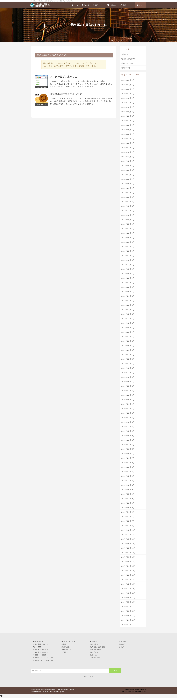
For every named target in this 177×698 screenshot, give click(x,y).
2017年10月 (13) (128, 539)
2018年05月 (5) (127, 508)
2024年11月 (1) (127, 157)
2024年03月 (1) (127, 193)
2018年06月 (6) (127, 503)
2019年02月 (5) (127, 467)
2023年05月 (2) (127, 238)
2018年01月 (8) (127, 525)
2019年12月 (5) (127, 422)
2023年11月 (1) (127, 211)
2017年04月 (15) (128, 566)
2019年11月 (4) (127, 426)
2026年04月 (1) (127, 80)
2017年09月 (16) (128, 543)
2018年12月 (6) (127, 476)
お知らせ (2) (126, 54)
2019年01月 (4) (127, 471)
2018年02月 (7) (127, 521)
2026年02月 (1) (127, 89)
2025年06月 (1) (127, 125)
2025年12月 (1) (127, 98)
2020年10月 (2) (127, 377)
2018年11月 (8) (127, 481)
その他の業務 (95, 658)
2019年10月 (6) (127, 431)
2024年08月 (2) (127, 170)
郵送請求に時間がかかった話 (66, 94)
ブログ (140, 5)
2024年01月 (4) (127, 201)
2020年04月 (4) (127, 404)
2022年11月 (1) (127, 265)
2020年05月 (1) (127, 400)
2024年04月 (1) (127, 188)
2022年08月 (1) (127, 278)
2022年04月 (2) (127, 296)
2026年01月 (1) (127, 94)
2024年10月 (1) (127, 161)
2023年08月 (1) (127, 224)
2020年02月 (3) (127, 413)
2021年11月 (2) (127, 318)
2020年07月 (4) (127, 391)
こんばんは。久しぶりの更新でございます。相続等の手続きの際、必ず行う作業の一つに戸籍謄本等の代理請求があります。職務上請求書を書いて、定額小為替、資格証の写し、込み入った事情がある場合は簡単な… (81, 101)
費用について (126, 5)
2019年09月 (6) (127, 436)
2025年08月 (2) (127, 116)
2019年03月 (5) (127, 463)
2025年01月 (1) (127, 148)
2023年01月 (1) (127, 256)
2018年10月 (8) (127, 485)
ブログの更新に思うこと (63, 76)
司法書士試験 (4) (128, 59)
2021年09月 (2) (127, 328)
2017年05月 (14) (128, 561)
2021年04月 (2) (127, 350)
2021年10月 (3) (127, 323)
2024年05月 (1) (127, 184)
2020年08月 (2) (127, 386)
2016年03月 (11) (128, 624)
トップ (74, 5)
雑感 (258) (125, 68)
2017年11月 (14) (128, 534)
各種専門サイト (124, 644)
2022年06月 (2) (127, 287)
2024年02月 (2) (127, 197)
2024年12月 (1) (127, 152)
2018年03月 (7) (127, 516)
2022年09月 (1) (127, 273)
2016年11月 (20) (128, 588)
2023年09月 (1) (127, 220)
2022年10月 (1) (127, 269)
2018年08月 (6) (127, 494)
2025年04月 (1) (127, 134)
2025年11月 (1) (127, 103)
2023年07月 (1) (127, 229)
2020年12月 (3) (127, 368)
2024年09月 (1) (127, 166)
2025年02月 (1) (127, 143)
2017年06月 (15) (128, 557)
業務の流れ (66, 647)
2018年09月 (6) (127, 489)
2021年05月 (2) (127, 346)
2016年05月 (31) (128, 615)
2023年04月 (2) (127, 242)
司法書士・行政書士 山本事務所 (52, 689)
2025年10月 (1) (127, 107)
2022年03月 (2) (127, 301)
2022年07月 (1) (127, 283)
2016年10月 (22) (128, 593)
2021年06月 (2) (127, 341)
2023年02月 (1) (127, 251)
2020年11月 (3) (127, 373)
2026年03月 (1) (127, 85)
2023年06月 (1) (127, 233)
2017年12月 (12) (128, 530)
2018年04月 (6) (127, 512)
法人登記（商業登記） (98, 647)
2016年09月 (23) (128, 598)
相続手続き (94, 652)
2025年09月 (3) (127, 112)
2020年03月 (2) (127, 408)
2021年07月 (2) (127, 336)
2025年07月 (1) (127, 121)
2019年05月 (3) (127, 453)
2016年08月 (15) (128, 602)
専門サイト (98, 5)
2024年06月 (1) (127, 179)
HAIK (144, 691)
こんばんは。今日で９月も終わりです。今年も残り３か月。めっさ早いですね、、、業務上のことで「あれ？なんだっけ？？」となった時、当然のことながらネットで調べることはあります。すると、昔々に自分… (81, 84)
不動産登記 (94, 644)
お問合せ (112, 5)
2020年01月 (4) (127, 418)
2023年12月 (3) (127, 206)
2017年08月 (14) (128, 548)
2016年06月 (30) (128, 611)
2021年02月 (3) (127, 359)
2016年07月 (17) (128, 606)
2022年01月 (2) (127, 310)
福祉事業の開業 (96, 650)
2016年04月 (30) (128, 620)
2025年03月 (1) (127, 139)
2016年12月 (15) (128, 584)
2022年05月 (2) (127, 291)
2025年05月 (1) (127, 130)
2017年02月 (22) (128, 575)
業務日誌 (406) (127, 63)
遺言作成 (93, 655)
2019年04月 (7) (127, 458)
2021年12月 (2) (127, 314)
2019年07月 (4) (127, 445)
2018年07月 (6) (127, 498)
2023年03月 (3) (127, 246)
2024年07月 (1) (127, 175)
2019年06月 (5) (127, 449)
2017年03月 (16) (128, 570)
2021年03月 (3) (127, 355)
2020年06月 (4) (127, 395)
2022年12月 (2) (127, 260)
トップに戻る (88, 676)
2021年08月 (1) (127, 332)
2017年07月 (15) (128, 553)
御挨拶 (85, 5)
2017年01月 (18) (128, 579)
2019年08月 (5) (127, 440)
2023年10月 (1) (127, 215)
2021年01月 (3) (127, 363)
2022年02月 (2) (127, 305)
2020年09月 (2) (127, 381)
